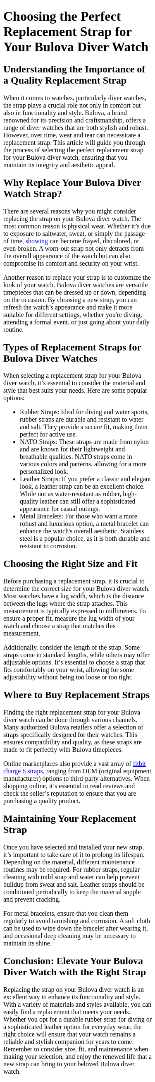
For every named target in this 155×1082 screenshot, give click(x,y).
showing (37, 241)
